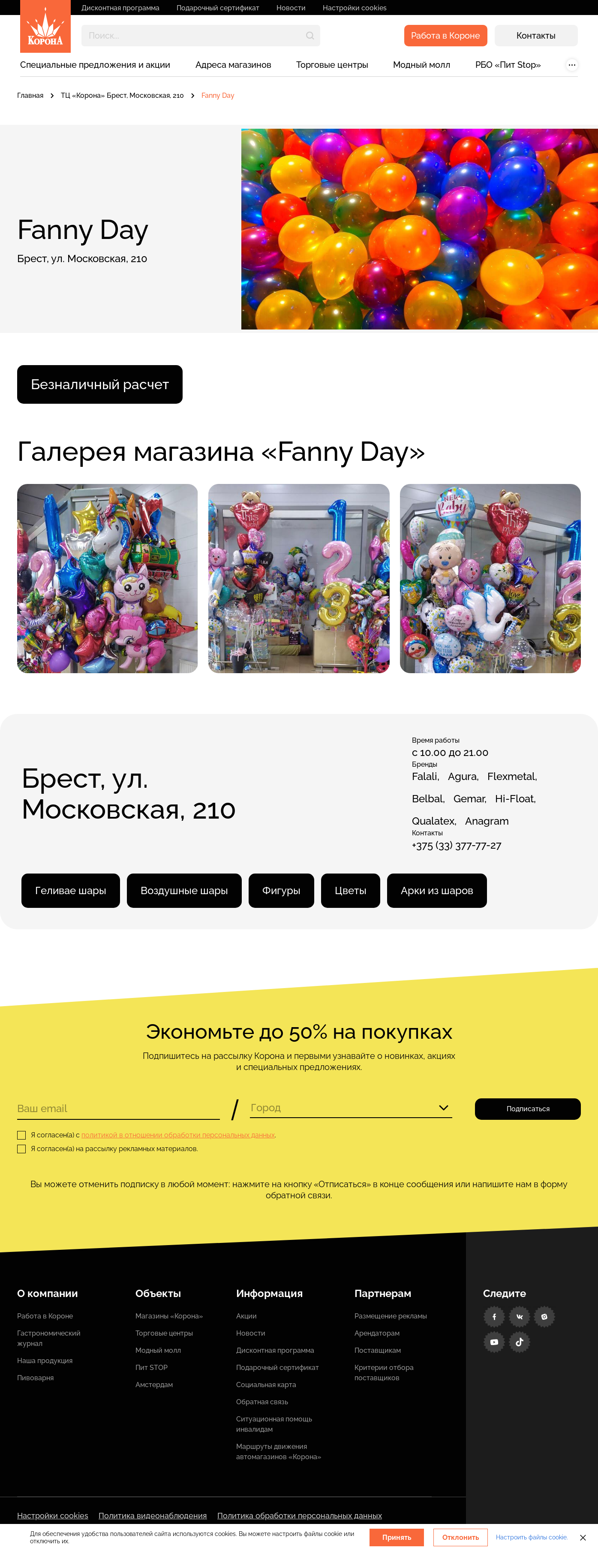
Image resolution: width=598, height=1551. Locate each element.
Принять (397, 1537)
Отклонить (460, 1537)
